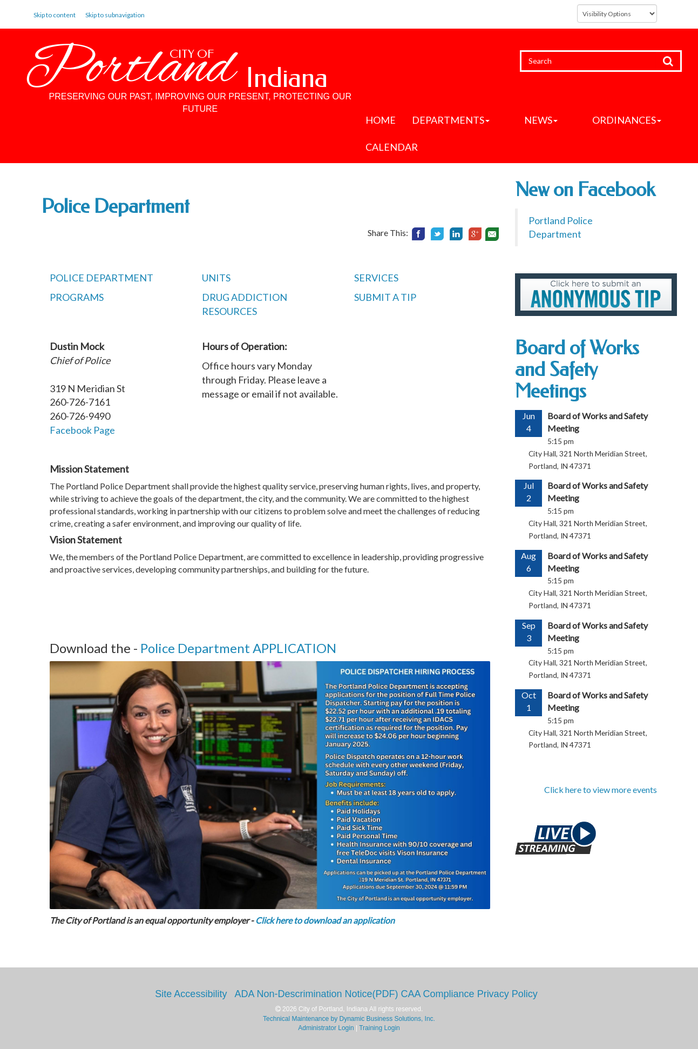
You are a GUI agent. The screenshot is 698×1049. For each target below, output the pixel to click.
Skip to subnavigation (115, 15)
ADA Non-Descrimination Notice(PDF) (316, 994)
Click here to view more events (600, 789)
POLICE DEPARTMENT (101, 278)
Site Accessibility (191, 994)
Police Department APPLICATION (238, 648)
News (522, 120)
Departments (451, 120)
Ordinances (590, 120)
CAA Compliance (438, 994)
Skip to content (54, 15)
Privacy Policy (507, 994)
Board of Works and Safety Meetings (577, 369)
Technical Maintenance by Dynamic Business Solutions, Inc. (349, 1019)
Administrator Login (326, 1028)
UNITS (216, 278)
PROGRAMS (77, 297)
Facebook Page (82, 430)
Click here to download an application (325, 920)
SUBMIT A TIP (385, 297)
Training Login (379, 1028)
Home (380, 120)
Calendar (391, 147)
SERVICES (376, 278)
